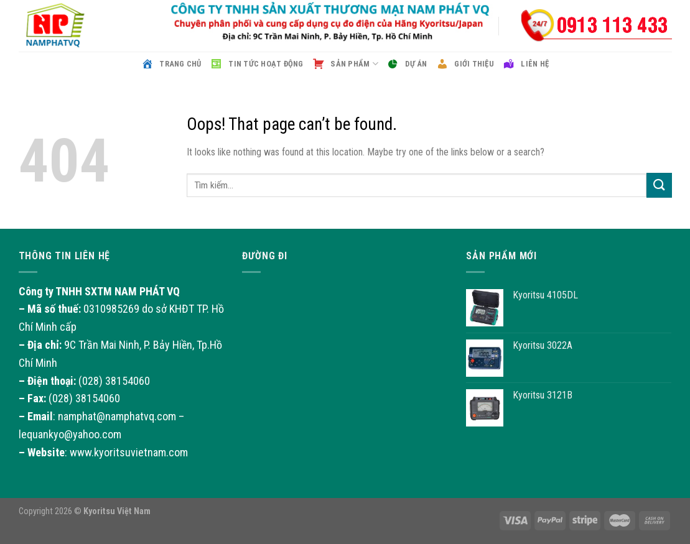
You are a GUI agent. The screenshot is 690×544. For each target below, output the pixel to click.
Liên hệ (526, 64)
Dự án (407, 64)
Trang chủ (171, 64)
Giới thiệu (465, 64)
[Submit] (658, 185)
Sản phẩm (345, 64)
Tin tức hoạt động (257, 64)
